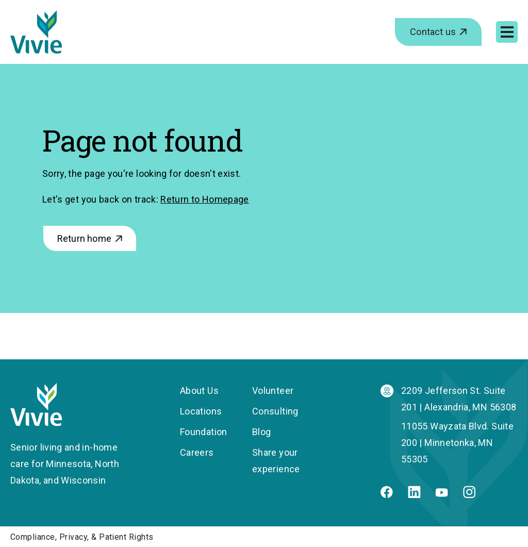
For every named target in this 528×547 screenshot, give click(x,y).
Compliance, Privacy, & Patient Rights (82, 537)
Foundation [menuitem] (203, 431)
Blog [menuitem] (261, 431)
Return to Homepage (204, 199)
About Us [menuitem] (199, 390)
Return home (84, 238)
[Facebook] (387, 494)
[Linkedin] (414, 494)
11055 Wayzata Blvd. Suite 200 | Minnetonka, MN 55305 (457, 443)
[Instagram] (469, 494)
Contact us (433, 31)
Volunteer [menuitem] (272, 390)
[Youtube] (441, 493)
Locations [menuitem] (201, 411)
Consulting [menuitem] (275, 411)
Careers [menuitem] (197, 452)
